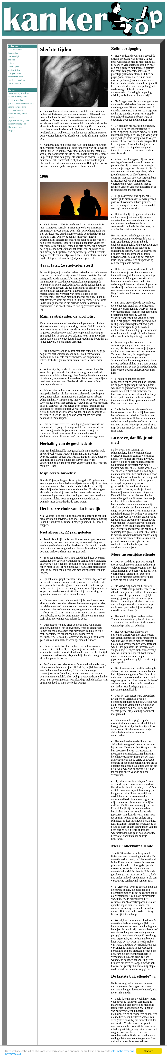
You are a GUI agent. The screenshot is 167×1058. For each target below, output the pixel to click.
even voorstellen (15, 49)
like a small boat (15, 127)
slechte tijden (14, 70)
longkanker (13, 53)
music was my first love (18, 93)
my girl (11, 117)
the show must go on (17, 123)
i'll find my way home (17, 96)
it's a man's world (15, 110)
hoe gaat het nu (14, 73)
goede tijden (13, 66)
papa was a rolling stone (18, 120)
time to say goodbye (17, 107)
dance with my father (17, 113)
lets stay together (15, 100)
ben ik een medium (16, 80)
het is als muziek (15, 76)
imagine (11, 130)
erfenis (11, 63)
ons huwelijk (13, 56)
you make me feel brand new (21, 103)
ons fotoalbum (14, 83)
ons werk (12, 59)
